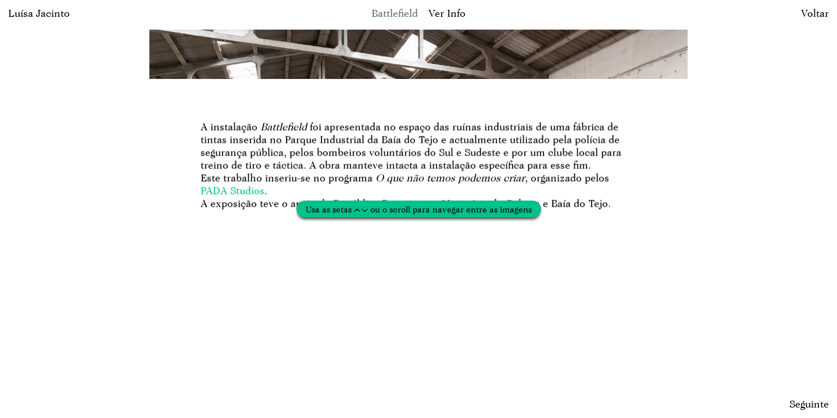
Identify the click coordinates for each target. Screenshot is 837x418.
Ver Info (447, 13)
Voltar (815, 13)
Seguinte (809, 404)
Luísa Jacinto (39, 13)
